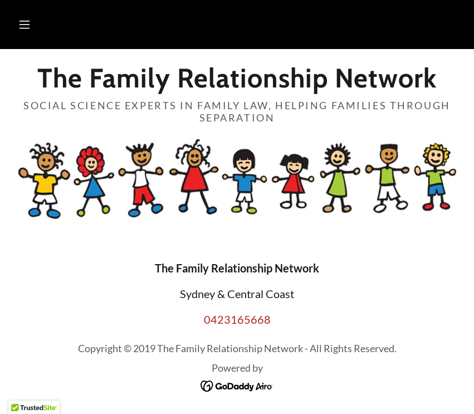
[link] (237, 83)
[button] (24, 24)
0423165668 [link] (237, 319)
